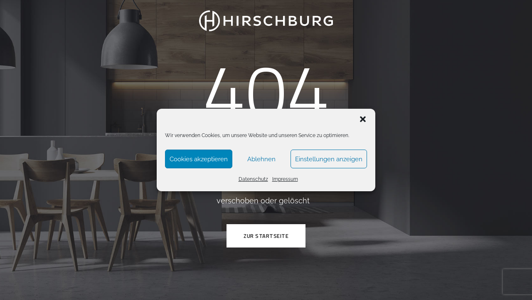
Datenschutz (253, 179)
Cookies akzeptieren (199, 159)
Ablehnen (261, 159)
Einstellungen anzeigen (328, 159)
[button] (363, 119)
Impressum (285, 179)
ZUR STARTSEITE (266, 236)
